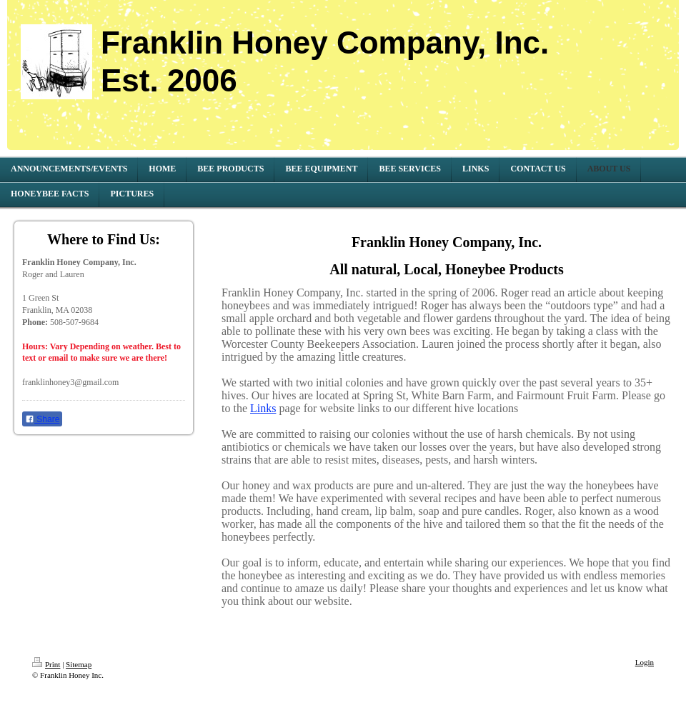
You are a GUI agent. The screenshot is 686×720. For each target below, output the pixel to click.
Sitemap (78, 664)
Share (42, 419)
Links (263, 408)
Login (644, 662)
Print (46, 664)
